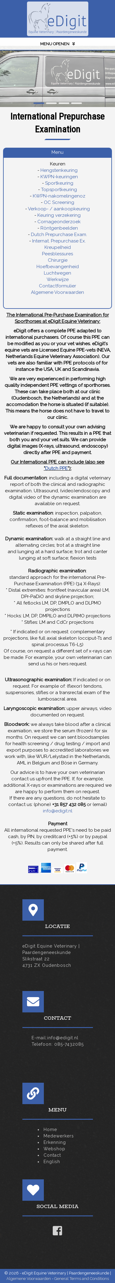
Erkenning (55, 1142)
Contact (52, 1155)
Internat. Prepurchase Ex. (59, 241)
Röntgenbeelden (59, 228)
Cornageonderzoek (59, 221)
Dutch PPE (56, 468)
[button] (38, 103)
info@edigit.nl (57, 811)
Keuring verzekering (59, 215)
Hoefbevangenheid (57, 266)
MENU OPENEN (57, 44)
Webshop (54, 1148)
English (52, 1161)
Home (50, 1129)
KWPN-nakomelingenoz (59, 196)
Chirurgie (57, 260)
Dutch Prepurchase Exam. (59, 234)
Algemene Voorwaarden (57, 292)
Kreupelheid (57, 247)
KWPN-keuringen (59, 176)
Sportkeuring (59, 183)
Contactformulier (57, 286)
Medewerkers (59, 1135)
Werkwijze (58, 279)
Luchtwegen (57, 273)
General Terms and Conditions (81, 1278)
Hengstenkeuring (59, 170)
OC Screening (59, 202)
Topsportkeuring (59, 189)
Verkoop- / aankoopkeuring (59, 209)
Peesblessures (57, 254)
